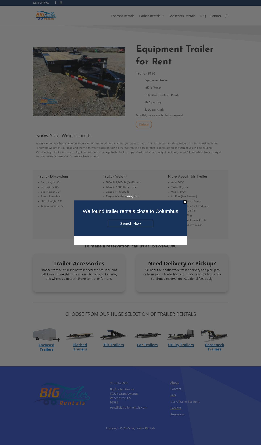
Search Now (130, 223)
